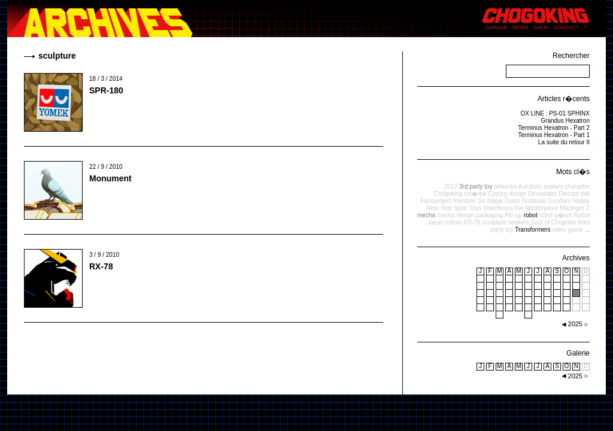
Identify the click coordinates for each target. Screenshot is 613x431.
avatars (553, 186)
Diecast (568, 193)
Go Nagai (490, 201)
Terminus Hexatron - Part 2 (554, 128)
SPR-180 (106, 90)
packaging (489, 215)
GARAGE (496, 28)
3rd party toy (476, 186)
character (577, 186)
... (587, 229)
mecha (426, 215)
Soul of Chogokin (553, 222)
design (517, 193)
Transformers (532, 229)
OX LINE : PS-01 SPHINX (555, 113)
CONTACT (566, 28)
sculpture (494, 222)
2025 (575, 376)
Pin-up (513, 215)
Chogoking (448, 193)
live (519, 208)
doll (585, 193)
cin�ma (475, 193)
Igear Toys (467, 208)
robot (531, 215)
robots (453, 222)
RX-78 (101, 266)
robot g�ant (555, 215)
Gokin (512, 201)
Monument (110, 178)
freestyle (464, 201)
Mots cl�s (573, 172)
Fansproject (435, 201)
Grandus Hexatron (565, 120)
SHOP (541, 28)
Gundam (559, 201)
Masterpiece (542, 208)
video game (567, 229)
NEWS (520, 28)
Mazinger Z (575, 208)
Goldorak (534, 201)
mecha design (455, 215)
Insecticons (498, 208)
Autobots (529, 186)
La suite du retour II (564, 142)
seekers (518, 222)
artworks (505, 186)
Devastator (542, 193)
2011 (450, 186)
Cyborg (497, 193)
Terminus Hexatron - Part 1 (554, 135)
